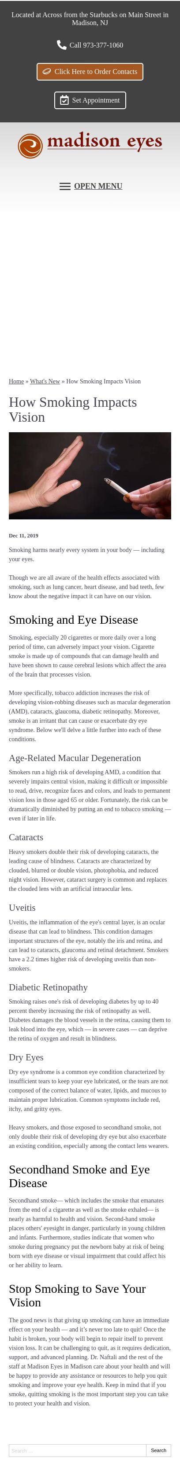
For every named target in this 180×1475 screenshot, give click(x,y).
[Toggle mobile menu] (90, 186)
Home (16, 381)
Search (158, 1450)
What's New (45, 381)
